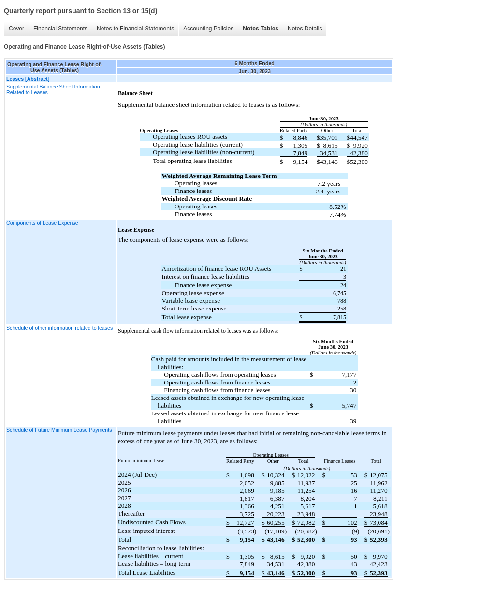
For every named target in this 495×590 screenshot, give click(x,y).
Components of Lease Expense (42, 223)
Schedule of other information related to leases (59, 328)
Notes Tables (260, 28)
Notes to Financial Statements (135, 28)
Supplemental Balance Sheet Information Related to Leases (53, 89)
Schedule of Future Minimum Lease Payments (59, 430)
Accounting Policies (208, 28)
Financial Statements (60, 28)
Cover (16, 28)
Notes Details (305, 28)
